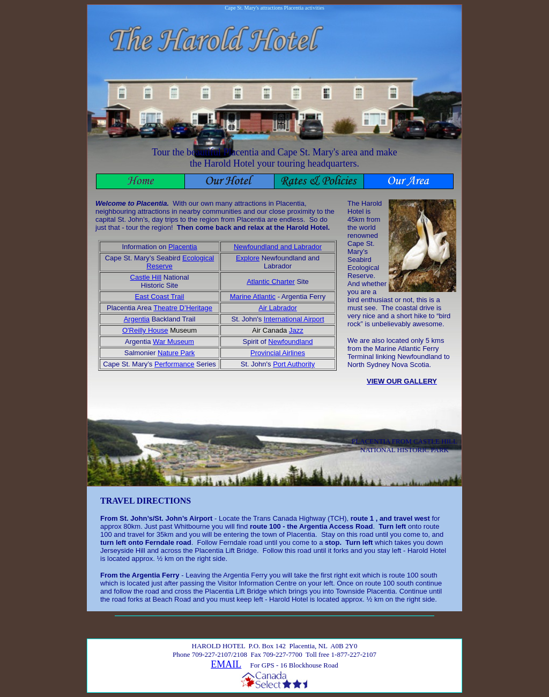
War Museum (173, 342)
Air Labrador (277, 308)
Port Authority (294, 364)
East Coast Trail (159, 297)
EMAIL (226, 664)
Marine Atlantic (253, 297)
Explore (247, 258)
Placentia (182, 247)
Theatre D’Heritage (182, 308)
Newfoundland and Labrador (278, 247)
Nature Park (176, 353)
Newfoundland (290, 342)
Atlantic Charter (271, 282)
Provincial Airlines (277, 353)
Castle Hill (146, 277)
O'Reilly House (145, 330)
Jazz (296, 330)
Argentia (137, 319)
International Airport (294, 319)
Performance (174, 364)
